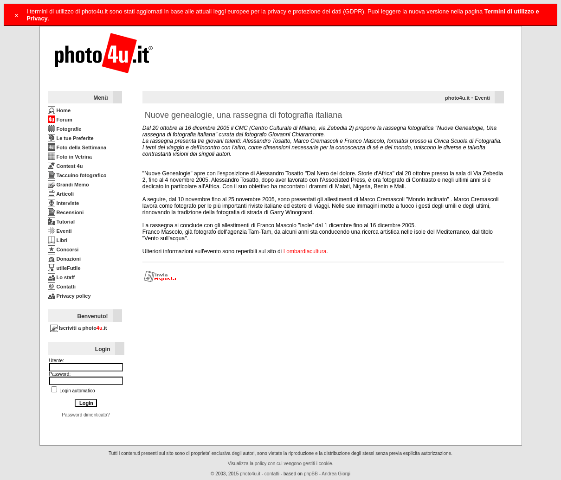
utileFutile (64, 268)
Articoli (61, 194)
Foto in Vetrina (70, 157)
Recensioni (66, 212)
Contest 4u (65, 166)
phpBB (311, 473)
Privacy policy (69, 296)
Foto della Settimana (77, 147)
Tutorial (61, 221)
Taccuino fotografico (77, 175)
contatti (271, 473)
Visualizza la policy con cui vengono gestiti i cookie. (281, 463)
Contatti (62, 286)
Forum (60, 119)
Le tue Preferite (71, 138)
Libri (58, 240)
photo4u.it (457, 98)
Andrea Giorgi (336, 473)
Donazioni (64, 259)
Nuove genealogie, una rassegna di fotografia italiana (243, 115)
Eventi (60, 231)
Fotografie (65, 129)
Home (59, 110)
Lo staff (61, 277)
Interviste (63, 203)
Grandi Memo (68, 184)
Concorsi (63, 249)
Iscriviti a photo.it (78, 328)
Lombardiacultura (305, 251)
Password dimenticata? (86, 414)
